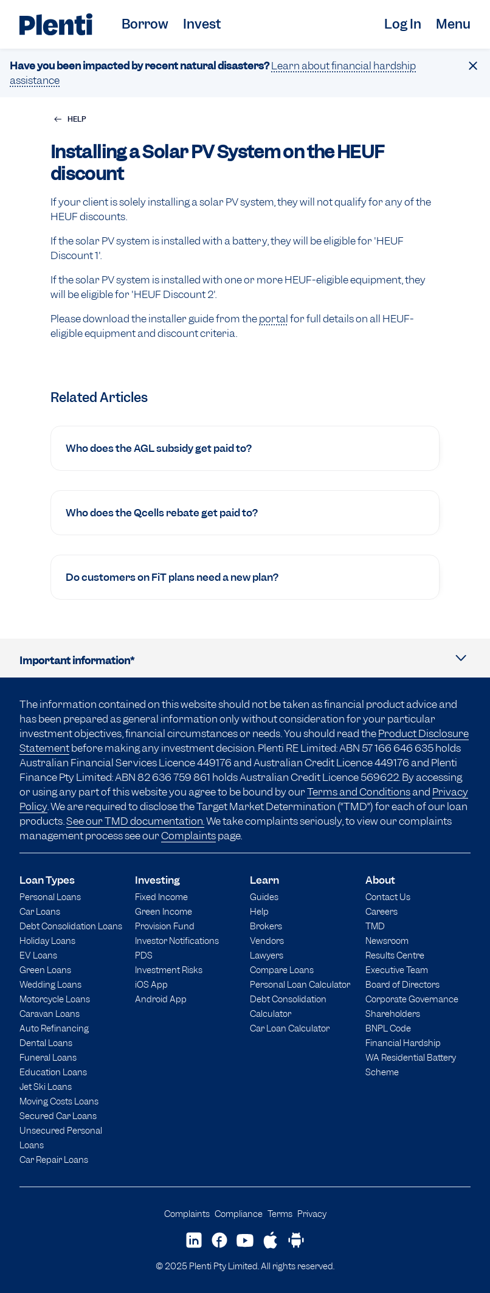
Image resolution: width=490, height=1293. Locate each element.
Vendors (267, 940)
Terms (279, 1213)
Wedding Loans (50, 984)
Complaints (188, 835)
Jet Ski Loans (45, 1086)
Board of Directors (402, 984)
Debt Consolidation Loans (70, 926)
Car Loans (39, 911)
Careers (381, 911)
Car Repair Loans (53, 1159)
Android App (161, 999)
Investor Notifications (177, 940)
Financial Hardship (403, 1043)
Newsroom (387, 940)
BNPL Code (388, 1028)
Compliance (239, 1213)
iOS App (151, 984)
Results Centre (394, 955)
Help (259, 911)
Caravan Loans (49, 1013)
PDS (144, 955)
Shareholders (392, 1013)
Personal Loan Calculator (300, 984)
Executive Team (396, 970)
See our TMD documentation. (135, 821)
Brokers (266, 926)
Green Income (163, 911)
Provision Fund (165, 926)
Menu (453, 24)
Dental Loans (45, 1043)
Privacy (311, 1213)
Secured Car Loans (58, 1115)
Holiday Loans (47, 940)
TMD (375, 926)
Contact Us (387, 897)
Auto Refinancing (54, 1028)
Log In (402, 24)
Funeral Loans (48, 1057)
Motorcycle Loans (54, 999)
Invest (202, 24)
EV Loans (38, 955)
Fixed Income (161, 897)
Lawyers (266, 955)
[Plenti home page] (55, 24)
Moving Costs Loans (58, 1101)
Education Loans (53, 1072)
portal (273, 318)
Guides (264, 897)
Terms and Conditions (358, 792)
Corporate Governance (411, 999)
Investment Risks (168, 970)
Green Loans (45, 970)
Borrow (145, 24)
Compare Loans (282, 970)
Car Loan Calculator (290, 1028)
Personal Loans (50, 897)
